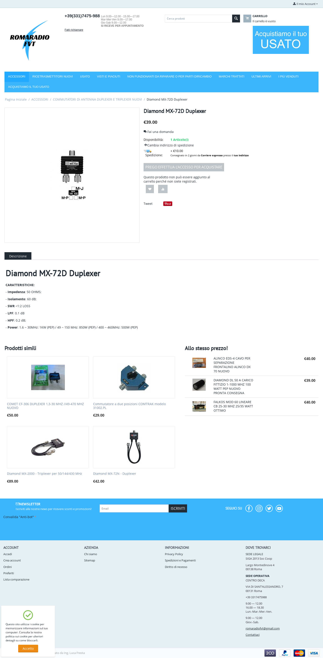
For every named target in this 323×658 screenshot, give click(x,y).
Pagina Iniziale (16, 99)
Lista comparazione (16, 579)
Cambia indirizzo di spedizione (169, 145)
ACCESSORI (39, 99)
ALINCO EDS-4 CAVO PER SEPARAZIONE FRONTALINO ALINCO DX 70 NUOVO (232, 364)
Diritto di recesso (176, 567)
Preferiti (8, 573)
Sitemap (89, 560)
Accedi (7, 554)
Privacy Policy (174, 554)
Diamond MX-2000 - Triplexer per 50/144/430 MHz (44, 474)
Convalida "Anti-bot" (18, 517)
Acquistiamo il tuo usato (28, 86)
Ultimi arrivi (261, 76)
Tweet (148, 203)
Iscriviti (178, 508)
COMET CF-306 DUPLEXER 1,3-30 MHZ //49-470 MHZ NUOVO (45, 406)
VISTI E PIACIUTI (108, 76)
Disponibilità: (154, 139)
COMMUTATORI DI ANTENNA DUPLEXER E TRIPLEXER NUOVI (97, 99)
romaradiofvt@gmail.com (263, 628)
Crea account (12, 560)
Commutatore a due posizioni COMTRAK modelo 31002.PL (129, 406)
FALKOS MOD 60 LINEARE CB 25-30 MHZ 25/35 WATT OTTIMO (233, 406)
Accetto (28, 648)
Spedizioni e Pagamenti (180, 560)
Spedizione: (153, 153)
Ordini (7, 567)
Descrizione (18, 256)
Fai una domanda (159, 132)
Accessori (16, 76)
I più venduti (288, 76)
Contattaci (253, 635)
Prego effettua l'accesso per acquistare (183, 167)
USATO (85, 76)
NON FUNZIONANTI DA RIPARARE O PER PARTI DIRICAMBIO (169, 76)
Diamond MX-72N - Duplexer (114, 474)
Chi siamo (90, 554)
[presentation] (37, 529)
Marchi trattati (231, 76)
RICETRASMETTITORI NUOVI (53, 76)
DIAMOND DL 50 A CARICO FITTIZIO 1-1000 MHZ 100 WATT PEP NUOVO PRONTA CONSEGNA (233, 386)
